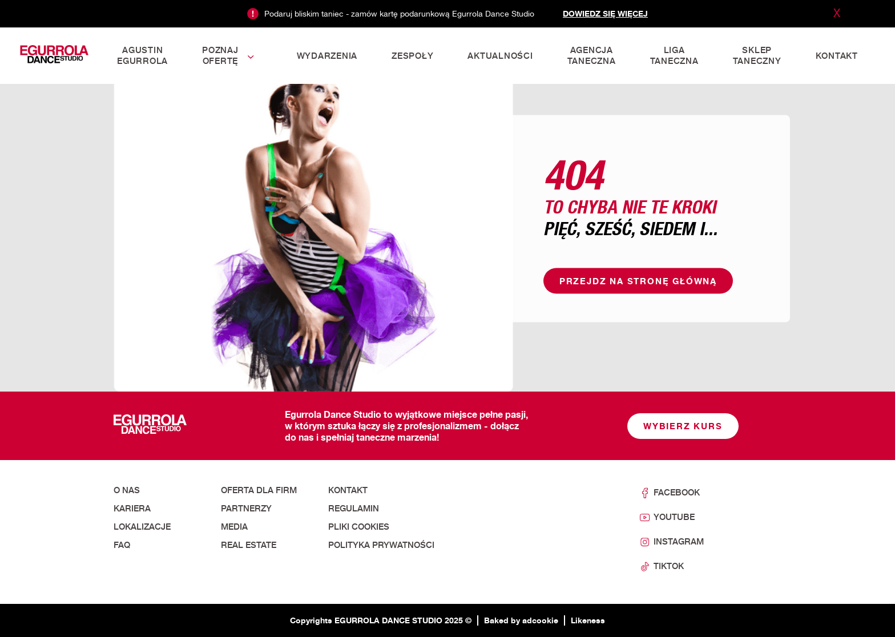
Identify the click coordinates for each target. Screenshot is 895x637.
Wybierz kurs (683, 426)
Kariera (132, 508)
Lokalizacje (142, 527)
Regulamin (353, 508)
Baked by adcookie (521, 620)
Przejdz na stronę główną (638, 281)
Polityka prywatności (381, 545)
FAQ (122, 545)
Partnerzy (246, 508)
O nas (127, 490)
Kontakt (348, 490)
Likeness (588, 620)
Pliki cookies (358, 527)
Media (234, 527)
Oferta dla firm (259, 490)
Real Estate (248, 545)
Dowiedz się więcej (605, 13)
